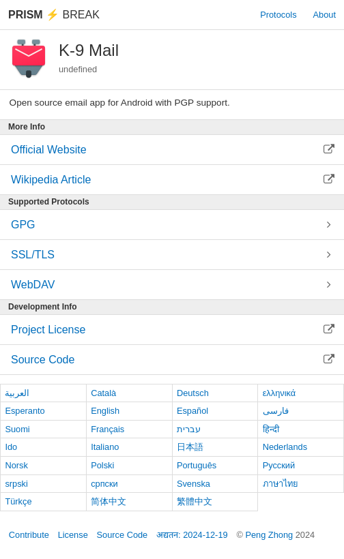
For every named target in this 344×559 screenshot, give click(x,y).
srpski (16, 484)
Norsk (16, 465)
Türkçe (18, 501)
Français (107, 429)
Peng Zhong (270, 535)
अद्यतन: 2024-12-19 (192, 535)
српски (104, 484)
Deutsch (193, 393)
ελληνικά (279, 393)
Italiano (105, 447)
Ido (11, 447)
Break (54, 14)
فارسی (276, 411)
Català (103, 393)
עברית (189, 429)
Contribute (29, 535)
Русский (279, 465)
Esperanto (24, 411)
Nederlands (285, 447)
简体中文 (108, 501)
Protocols (278, 15)
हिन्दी (271, 429)
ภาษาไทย (280, 484)
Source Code (122, 535)
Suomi (17, 429)
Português (196, 465)
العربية (17, 393)
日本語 (190, 447)
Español (192, 411)
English (105, 411)
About (324, 15)
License (73, 535)
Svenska (193, 484)
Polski (102, 465)
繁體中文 (194, 501)
